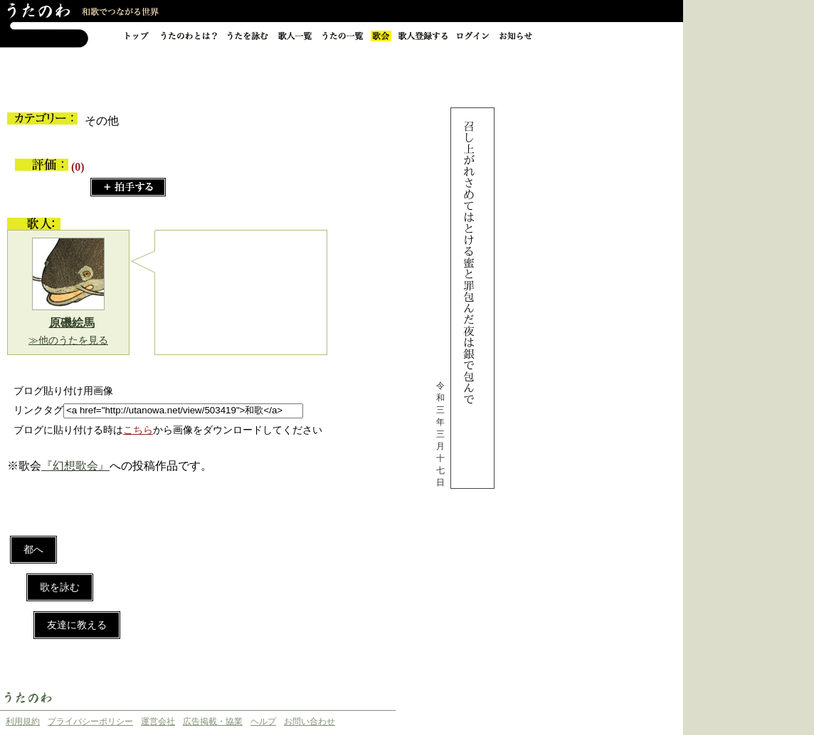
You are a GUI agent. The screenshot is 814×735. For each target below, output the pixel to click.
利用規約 (23, 721)
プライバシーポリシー (90, 721)
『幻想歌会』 (75, 466)
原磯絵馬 (72, 323)
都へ (33, 549)
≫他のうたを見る (68, 340)
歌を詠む (60, 587)
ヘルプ (263, 721)
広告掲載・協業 (213, 721)
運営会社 (158, 721)
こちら (138, 430)
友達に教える (77, 625)
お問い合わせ (309, 721)
